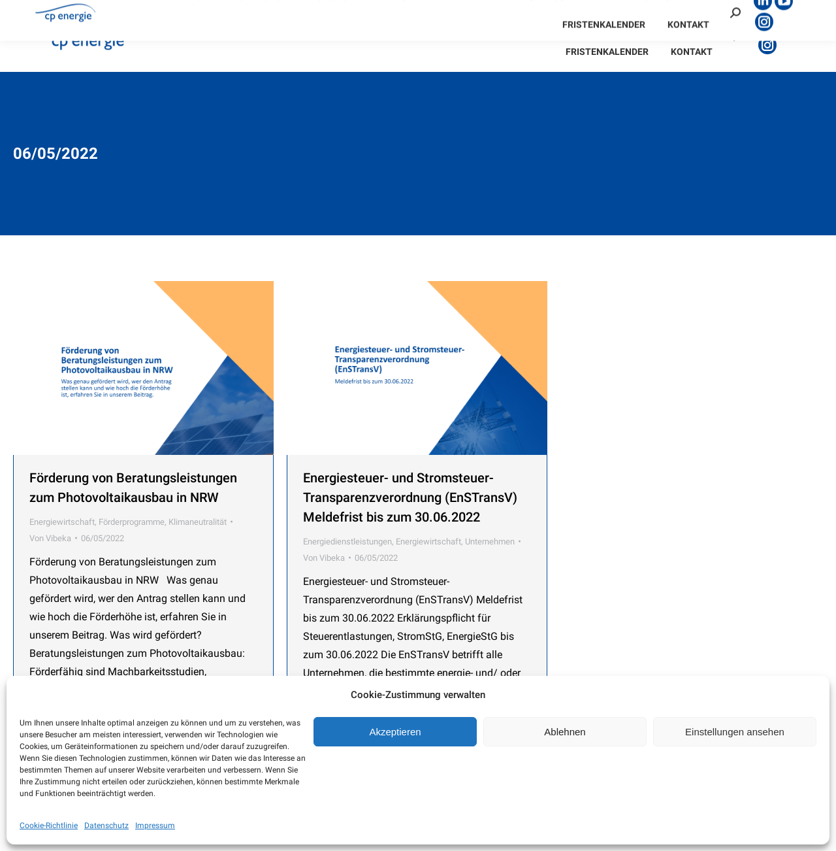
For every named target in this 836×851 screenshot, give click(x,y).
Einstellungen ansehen (734, 731)
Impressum (155, 825)
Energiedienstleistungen (347, 541)
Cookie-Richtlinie (49, 825)
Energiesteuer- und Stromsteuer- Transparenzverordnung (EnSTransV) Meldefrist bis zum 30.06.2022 (410, 497)
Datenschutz (106, 825)
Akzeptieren (395, 731)
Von (50, 538)
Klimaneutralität (198, 522)
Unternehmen (490, 541)
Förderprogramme (132, 522)
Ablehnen (564, 731)
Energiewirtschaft (62, 522)
